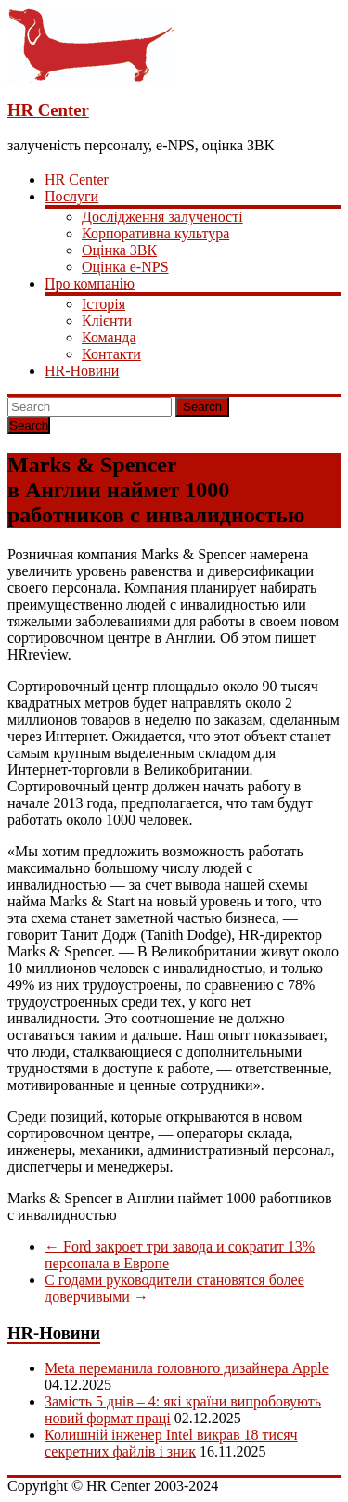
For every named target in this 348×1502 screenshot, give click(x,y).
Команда (109, 337)
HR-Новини (82, 371)
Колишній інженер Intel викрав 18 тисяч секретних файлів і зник (171, 1443)
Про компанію (90, 283)
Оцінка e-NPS (125, 267)
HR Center (48, 110)
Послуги (71, 196)
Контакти (111, 354)
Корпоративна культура (155, 233)
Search (202, 407)
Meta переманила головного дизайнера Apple (187, 1368)
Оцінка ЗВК (119, 250)
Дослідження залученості (162, 217)
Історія (103, 304)
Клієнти (107, 320)
